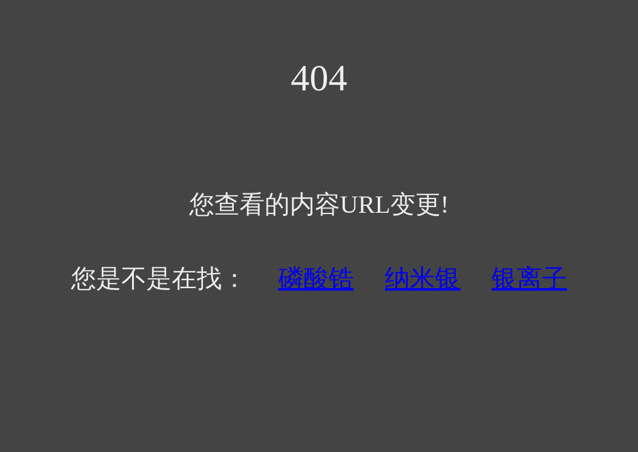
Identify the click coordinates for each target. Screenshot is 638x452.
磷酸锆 (316, 278)
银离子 (529, 278)
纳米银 (422, 278)
